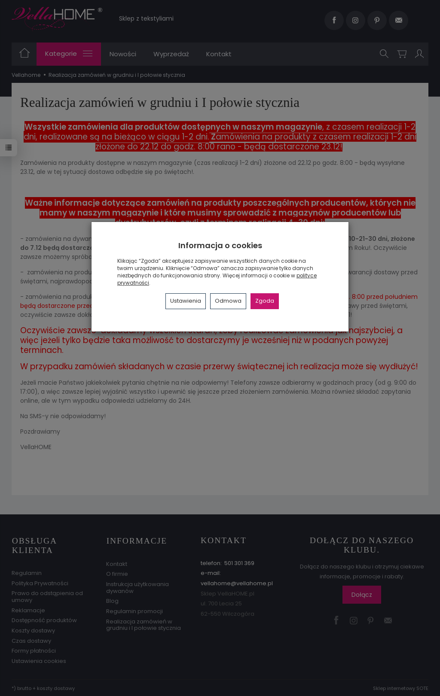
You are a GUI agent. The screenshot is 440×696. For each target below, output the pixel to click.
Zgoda (264, 301)
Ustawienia (185, 301)
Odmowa (228, 301)
